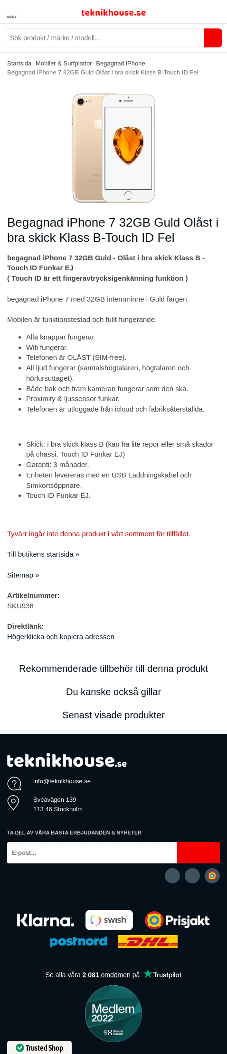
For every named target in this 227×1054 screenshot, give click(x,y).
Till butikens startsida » (43, 554)
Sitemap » (23, 575)
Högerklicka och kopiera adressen (60, 636)
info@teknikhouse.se (62, 781)
